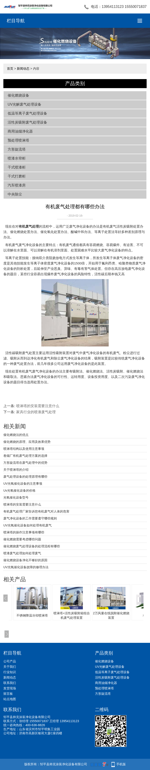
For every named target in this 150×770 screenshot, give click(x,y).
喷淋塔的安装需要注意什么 (37, 406)
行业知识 (9, 672)
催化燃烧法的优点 (16, 435)
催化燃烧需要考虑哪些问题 (22, 539)
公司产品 (9, 661)
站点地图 (9, 699)
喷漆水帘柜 (17, 158)
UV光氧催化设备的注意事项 (22, 483)
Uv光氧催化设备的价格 (19, 490)
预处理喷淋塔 (18, 140)
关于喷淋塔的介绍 (16, 469)
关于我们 (9, 666)
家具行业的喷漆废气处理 (36, 412)
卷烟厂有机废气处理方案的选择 (25, 455)
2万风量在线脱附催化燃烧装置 (111, 615)
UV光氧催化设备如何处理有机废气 (27, 525)
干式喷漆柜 (17, 167)
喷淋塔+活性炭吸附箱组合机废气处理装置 (71, 615)
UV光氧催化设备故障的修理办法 (26, 567)
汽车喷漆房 (17, 185)
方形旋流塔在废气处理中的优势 (25, 462)
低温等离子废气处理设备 (27, 113)
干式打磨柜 (17, 176)
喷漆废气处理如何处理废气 (22, 553)
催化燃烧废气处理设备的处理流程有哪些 (31, 546)
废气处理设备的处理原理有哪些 (25, 476)
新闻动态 (23, 68)
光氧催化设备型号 (16, 497)
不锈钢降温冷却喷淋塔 (32, 615)
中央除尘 (15, 194)
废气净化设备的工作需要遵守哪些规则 (30, 518)
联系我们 (9, 683)
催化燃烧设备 (18, 95)
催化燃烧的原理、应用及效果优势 (27, 442)
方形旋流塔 (17, 149)
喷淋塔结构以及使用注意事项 (23, 448)
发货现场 (9, 688)
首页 (10, 68)
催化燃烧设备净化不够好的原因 (25, 560)
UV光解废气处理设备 (24, 104)
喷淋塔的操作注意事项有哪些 (23, 532)
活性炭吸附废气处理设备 (27, 122)
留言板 (8, 693)
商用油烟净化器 (20, 131)
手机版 (121, 764)
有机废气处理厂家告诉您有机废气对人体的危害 (36, 511)
